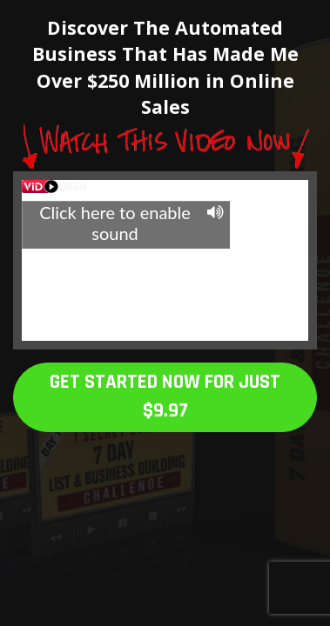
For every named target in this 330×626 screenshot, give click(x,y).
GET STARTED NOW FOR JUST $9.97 (165, 396)
